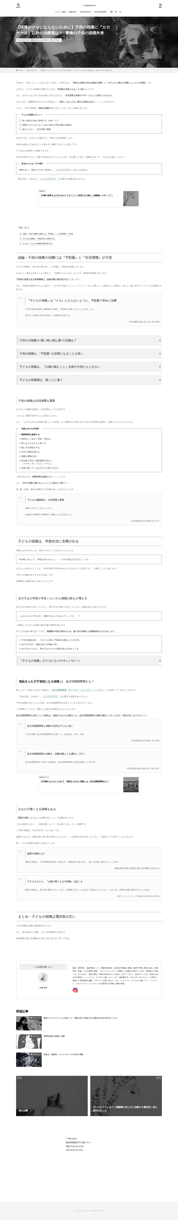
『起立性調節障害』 (63, 169)
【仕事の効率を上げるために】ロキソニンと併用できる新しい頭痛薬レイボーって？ (76, 195)
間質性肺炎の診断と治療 (54, 1036)
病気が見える (37, 40)
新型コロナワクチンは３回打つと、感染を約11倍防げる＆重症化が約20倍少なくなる (80, 1018)
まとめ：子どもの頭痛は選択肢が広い (36, 243)
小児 (53, 40)
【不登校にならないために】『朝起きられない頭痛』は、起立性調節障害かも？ (74, 781)
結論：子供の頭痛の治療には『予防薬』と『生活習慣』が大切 (46, 233)
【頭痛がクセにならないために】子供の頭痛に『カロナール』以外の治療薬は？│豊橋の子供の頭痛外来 (76, 70)
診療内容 (72, 12)
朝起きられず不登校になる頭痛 (39, 681)
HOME (20, 70)
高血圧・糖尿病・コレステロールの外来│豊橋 (63, 1054)
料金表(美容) (85, 12)
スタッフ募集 (60, 12)
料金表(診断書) (101, 12)
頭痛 (57, 40)
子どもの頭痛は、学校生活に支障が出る (37, 238)
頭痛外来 (46, 40)
